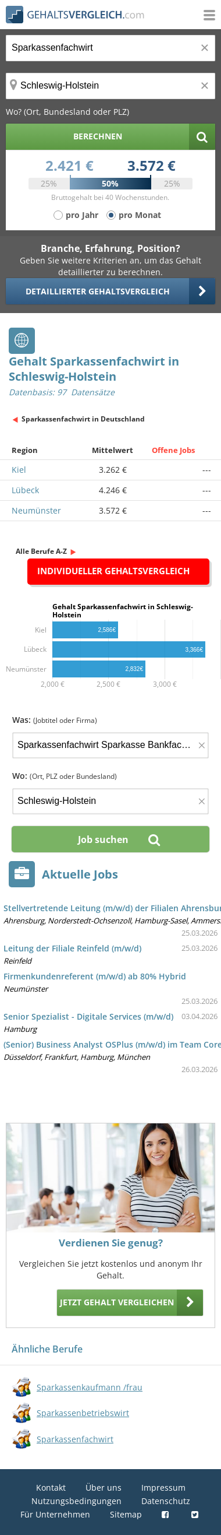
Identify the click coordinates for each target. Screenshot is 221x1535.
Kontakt (51, 1487)
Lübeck (25, 490)
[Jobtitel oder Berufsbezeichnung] (110, 48)
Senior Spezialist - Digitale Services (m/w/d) (88, 1016)
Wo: (64, 775)
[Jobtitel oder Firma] (110, 745)
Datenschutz (165, 1500)
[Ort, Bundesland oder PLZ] (110, 86)
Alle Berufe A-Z (41, 551)
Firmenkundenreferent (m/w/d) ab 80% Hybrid (94, 976)
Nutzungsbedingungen (76, 1500)
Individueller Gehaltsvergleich (113, 571)
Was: (54, 719)
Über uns (103, 1487)
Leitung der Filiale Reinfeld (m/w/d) (72, 948)
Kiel (19, 469)
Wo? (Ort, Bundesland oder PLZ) (67, 111)
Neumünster (36, 510)
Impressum (163, 1487)
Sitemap (126, 1514)
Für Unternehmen (55, 1514)
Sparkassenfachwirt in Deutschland (83, 419)
